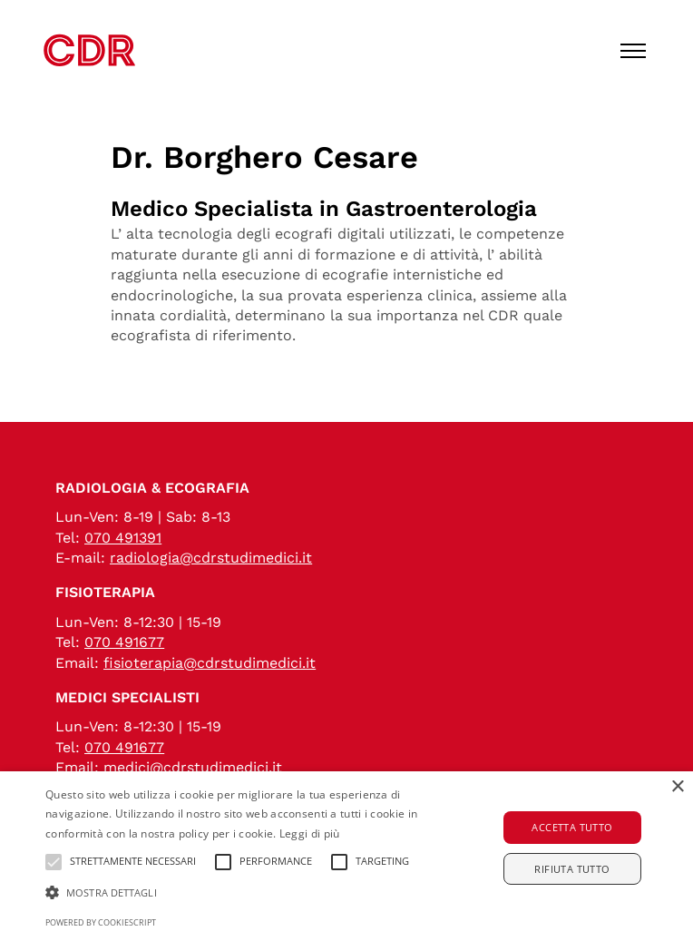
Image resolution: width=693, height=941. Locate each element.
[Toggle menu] (633, 51)
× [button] (677, 787)
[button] (241, 892)
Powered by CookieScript (100, 922)
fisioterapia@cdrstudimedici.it (209, 662)
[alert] (346, 856)
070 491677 (124, 642)
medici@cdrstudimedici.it (192, 767)
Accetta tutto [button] (572, 827)
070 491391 (122, 537)
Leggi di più (309, 833)
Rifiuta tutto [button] (572, 869)
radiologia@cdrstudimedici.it (211, 557)
